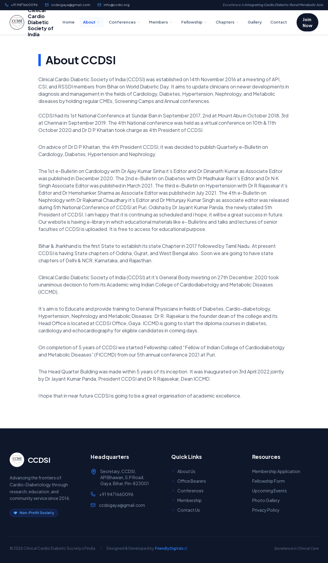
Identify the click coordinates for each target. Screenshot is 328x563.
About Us (183, 471)
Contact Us (185, 510)
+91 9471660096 (21, 5)
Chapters (227, 22)
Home (69, 22)
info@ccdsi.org (114, 5)
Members (161, 22)
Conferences (124, 22)
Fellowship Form (268, 481)
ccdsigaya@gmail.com (67, 5)
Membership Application (276, 471)
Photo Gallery (266, 500)
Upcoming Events (269, 490)
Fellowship (194, 22)
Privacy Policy (266, 510)
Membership (186, 500)
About (91, 22)
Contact (278, 22)
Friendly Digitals (171, 548)
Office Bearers (188, 481)
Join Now (307, 22)
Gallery (255, 22)
